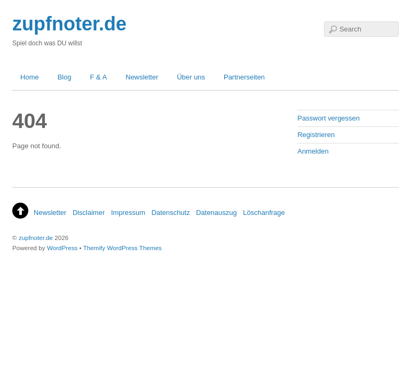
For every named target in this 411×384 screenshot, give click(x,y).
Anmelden (312, 151)
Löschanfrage (264, 213)
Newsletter (141, 77)
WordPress (62, 247)
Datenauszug (216, 213)
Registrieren (316, 135)
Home (29, 77)
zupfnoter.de (36, 237)
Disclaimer (89, 213)
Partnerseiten (244, 77)
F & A (98, 77)
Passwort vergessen (328, 118)
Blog (65, 77)
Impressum (128, 213)
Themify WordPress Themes (122, 247)
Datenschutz (171, 213)
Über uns (191, 77)
